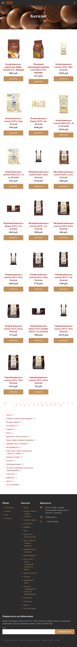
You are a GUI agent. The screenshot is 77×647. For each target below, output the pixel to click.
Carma (10, 415)
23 (38, 405)
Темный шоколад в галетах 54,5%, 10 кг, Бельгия (13, 277)
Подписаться (65, 632)
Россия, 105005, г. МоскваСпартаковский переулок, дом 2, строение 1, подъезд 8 (57, 510)
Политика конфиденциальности (29, 640)
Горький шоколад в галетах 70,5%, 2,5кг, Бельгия (13, 380)
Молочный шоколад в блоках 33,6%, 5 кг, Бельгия (13, 226)
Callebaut (11, 429)
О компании (9, 508)
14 (59, 403)
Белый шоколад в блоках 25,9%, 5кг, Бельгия (38, 121)
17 (72, 403)
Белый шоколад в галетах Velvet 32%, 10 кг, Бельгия (63, 123)
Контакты (8, 518)
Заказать (13, 79)
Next (60, 405)
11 (46, 403)
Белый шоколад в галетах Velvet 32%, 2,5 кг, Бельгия (13, 174)
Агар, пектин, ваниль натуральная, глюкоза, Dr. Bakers (29, 564)
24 (42, 405)
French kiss (11, 474)
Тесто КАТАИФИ (13, 485)
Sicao (10, 433)
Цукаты (10, 481)
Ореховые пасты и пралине (17, 444)
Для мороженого (14, 447)
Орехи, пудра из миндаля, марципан (21, 440)
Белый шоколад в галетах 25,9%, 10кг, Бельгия (63, 67)
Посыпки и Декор (14, 422)
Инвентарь (12, 477)
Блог (6, 515)
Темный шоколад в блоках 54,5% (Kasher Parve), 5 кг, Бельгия (38, 329)
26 (51, 405)
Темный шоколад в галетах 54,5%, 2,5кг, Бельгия (38, 277)
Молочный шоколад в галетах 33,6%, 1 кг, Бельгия (38, 226)
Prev (5, 403)
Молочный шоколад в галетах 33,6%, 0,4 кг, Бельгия (63, 226)
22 (33, 405)
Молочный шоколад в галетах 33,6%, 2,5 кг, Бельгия (63, 174)
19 (20, 405)
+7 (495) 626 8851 (51, 522)
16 (68, 403)
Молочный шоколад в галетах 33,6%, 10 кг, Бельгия (38, 174)
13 (55, 403)
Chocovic (11, 461)
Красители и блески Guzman (18, 436)
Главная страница (33, 25)
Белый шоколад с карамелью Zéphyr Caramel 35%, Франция (13, 67)
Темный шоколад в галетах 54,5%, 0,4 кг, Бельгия (13, 329)
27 (55, 405)
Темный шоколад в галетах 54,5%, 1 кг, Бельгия (63, 277)
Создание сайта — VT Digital (51, 640)
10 (42, 403)
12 (51, 403)
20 (24, 405)
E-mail (4, 628)
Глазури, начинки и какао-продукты (21, 418)
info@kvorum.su (51, 517)
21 (29, 405)
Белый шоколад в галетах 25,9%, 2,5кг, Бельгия (13, 121)
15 (64, 403)
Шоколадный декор (15, 464)
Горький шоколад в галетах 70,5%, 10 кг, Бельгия (63, 329)
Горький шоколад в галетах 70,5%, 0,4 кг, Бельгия (38, 380)
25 (46, 405)
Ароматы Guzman (14, 457)
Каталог (8, 511)
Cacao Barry (12, 426)
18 (16, 405)
